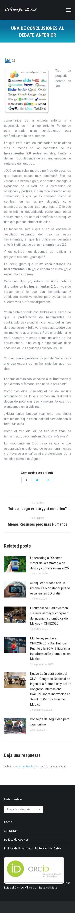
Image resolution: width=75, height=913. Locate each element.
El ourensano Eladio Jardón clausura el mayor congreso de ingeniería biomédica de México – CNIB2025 (49, 615)
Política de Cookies (16, 839)
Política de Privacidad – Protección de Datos (32, 848)
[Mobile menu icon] (68, 10)
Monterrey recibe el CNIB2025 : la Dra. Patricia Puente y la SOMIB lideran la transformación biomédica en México (50, 648)
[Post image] (15, 564)
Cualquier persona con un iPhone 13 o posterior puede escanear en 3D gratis (50, 588)
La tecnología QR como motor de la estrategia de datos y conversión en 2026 (49, 563)
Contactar (10, 831)
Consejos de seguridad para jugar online (49, 721)
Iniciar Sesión (25, 766)
